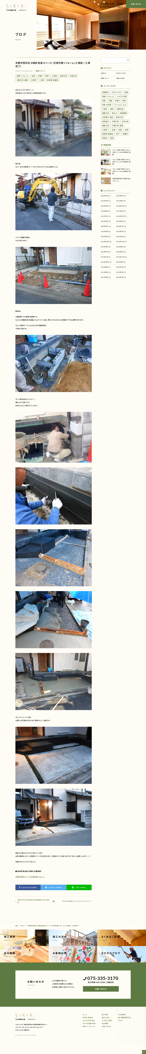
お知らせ (103, 83)
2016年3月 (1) (121, 231)
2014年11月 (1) (121, 251)
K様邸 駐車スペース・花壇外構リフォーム (30, 886)
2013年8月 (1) (106, 277)
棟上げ (114, 123)
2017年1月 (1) (106, 226)
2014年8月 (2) (106, 257)
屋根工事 (105, 135)
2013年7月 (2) (121, 277)
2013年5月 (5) (121, 282)
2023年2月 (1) (121, 206)
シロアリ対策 (122, 106)
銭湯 (112, 148)
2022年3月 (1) (106, 211)
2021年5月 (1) (121, 211)
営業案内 (105, 102)
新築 (126, 102)
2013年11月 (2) (121, 267)
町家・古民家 (106, 114)
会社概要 (118, 55)
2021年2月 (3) (106, 216)
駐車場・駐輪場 (52, 90)
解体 (112, 119)
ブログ (128, 55)
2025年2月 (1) (106, 206)
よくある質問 (105, 55)
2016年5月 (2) (106, 231)
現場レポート (40, 81)
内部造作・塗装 (107, 127)
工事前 (54, 86)
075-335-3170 (111, 3)
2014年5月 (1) (106, 262)
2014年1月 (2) (106, 267)
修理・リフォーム (22, 86)
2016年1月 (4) (121, 236)
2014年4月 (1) (121, 262)
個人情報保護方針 (124, 1027)
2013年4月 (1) (106, 287)
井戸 (118, 144)
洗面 (120, 139)
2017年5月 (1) (121, 221)
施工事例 (81, 55)
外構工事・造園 (22, 90)
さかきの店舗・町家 (88, 1033)
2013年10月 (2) (106, 272)
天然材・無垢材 (29, 55)
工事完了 (34, 90)
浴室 (113, 139)
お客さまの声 (120, 88)
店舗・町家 (53, 55)
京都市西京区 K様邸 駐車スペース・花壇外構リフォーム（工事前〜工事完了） (52, 74)
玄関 (42, 90)
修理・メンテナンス (67, 55)
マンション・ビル (120, 114)
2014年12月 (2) (106, 251)
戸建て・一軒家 (43, 86)
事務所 (125, 144)
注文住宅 (42, 55)
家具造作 (105, 131)
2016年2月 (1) (106, 236)
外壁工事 (73, 86)
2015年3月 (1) (106, 246)
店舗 (110, 110)
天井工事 (125, 131)
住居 (33, 86)
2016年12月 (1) (121, 226)
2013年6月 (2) (106, 282)
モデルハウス (117, 102)
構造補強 (123, 123)
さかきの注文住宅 (88, 1030)
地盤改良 (120, 119)
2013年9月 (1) (121, 272)
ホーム (17, 55)
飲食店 (104, 148)
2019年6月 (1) (106, 221)
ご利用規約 (122, 1024)
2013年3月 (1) (121, 287)
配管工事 (63, 86)
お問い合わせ (101, 999)
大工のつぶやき (121, 83)
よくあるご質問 (107, 1030)
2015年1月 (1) (121, 246)
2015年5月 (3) (121, 241)
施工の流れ (93, 55)
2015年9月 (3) (106, 241)
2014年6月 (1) (121, 257)
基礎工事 (105, 123)
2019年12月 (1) (121, 216)
